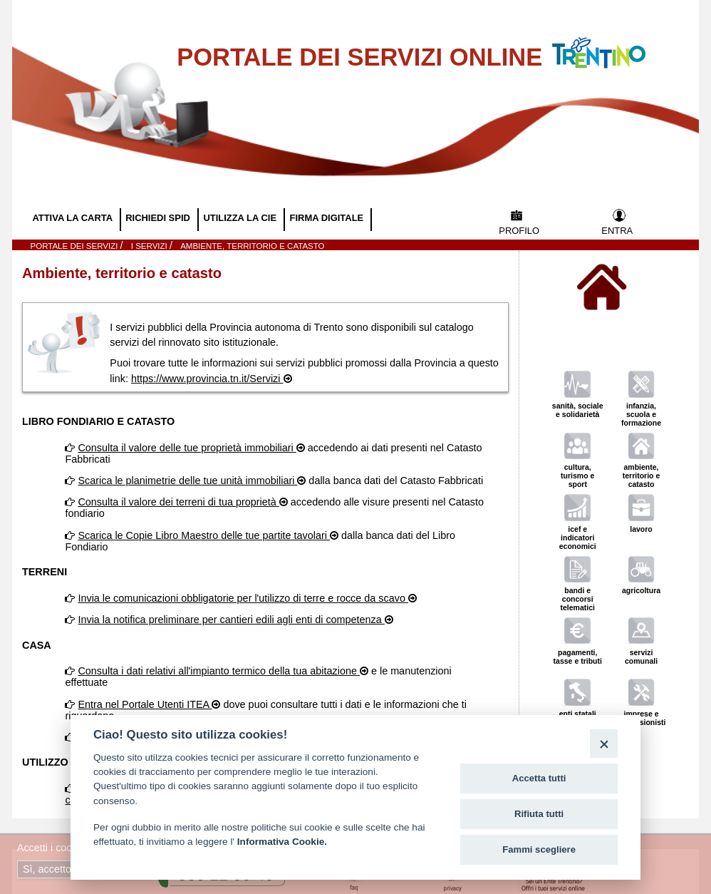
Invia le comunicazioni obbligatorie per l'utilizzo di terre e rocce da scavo (243, 598)
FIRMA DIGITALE (328, 217)
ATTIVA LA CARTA (73, 217)
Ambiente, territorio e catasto (252, 246)
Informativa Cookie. (282, 841)
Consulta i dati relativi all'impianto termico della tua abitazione (219, 671)
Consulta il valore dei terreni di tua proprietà (178, 502)
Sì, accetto (48, 869)
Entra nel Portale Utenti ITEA (145, 704)
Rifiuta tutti (539, 813)
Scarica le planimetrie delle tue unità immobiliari (187, 480)
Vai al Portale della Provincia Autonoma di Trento (613, 43)
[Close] (604, 743)
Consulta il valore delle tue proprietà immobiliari (187, 447)
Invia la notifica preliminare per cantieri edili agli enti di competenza (231, 619)
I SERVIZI (150, 246)
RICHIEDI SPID (158, 217)
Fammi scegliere (539, 849)
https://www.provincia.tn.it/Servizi (207, 378)
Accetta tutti (539, 778)
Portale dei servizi (75, 246)
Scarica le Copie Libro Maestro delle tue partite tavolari (204, 535)
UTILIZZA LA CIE (241, 217)
